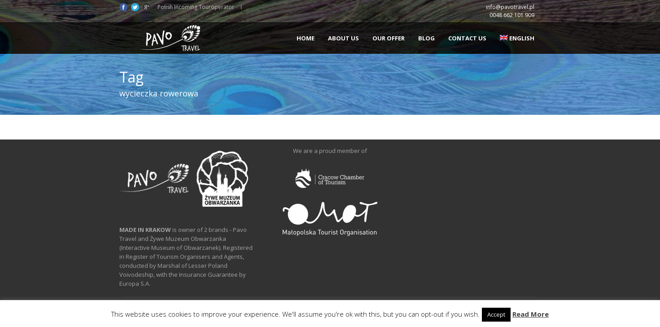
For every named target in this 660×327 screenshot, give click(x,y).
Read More (530, 314)
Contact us (467, 38)
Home (306, 38)
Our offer (388, 38)
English (517, 38)
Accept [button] (496, 314)
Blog (426, 38)
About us (343, 38)
